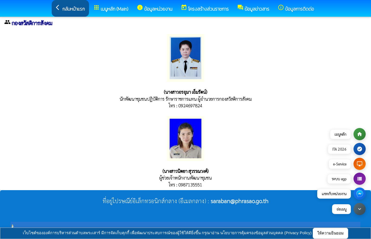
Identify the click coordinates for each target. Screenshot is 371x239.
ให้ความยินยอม (330, 233)
